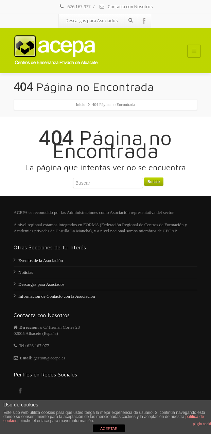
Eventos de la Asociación (40, 260)
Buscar (153, 182)
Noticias (25, 272)
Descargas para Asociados (92, 21)
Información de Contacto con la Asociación (56, 296)
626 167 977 (74, 7)
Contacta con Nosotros (126, 7)
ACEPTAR (109, 429)
